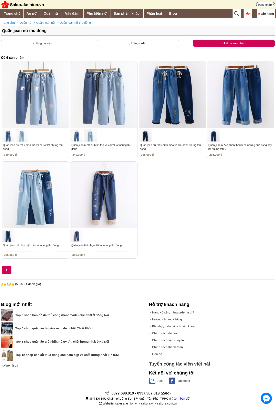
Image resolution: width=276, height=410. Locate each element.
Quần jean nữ (45, 22)
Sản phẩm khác (126, 14)
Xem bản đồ (181, 398)
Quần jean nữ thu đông (75, 22)
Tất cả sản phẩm (234, 43)
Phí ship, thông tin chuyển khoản (174, 326)
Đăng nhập (265, 4)
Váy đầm (72, 14)
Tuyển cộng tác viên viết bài (179, 364)
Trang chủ (12, 14)
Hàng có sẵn (42, 43)
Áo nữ (32, 14)
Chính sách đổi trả (164, 333)
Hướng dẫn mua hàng (167, 319)
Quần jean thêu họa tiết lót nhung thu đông (96, 245)
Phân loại (154, 14)
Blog (173, 14)
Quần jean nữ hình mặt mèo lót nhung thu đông (31, 245)
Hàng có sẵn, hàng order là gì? (173, 312)
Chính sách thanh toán (167, 347)
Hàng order (137, 43)
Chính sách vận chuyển (168, 340)
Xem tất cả (10, 365)
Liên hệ (157, 354)
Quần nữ (51, 14)
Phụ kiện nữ (96, 14)
